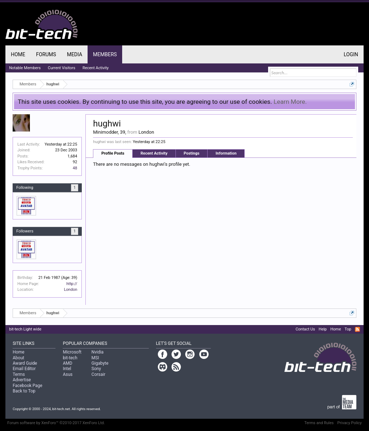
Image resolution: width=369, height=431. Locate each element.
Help (323, 329)
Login (351, 54)
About (18, 357)
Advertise (22, 379)
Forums (46, 54)
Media (74, 54)
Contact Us (305, 329)
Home (18, 54)
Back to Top (24, 391)
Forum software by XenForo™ (56, 423)
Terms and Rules (319, 423)
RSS (357, 329)
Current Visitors (61, 68)
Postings (192, 153)
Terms (19, 374)
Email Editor (24, 368)
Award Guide (25, 363)
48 (75, 168)
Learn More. (290, 101)
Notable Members (25, 68)
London (70, 289)
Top (347, 329)
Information (225, 153)
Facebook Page (27, 385)
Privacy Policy (349, 423)
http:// (71, 283)
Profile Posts (112, 153)
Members (105, 54)
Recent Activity (154, 153)
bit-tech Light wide (25, 329)
